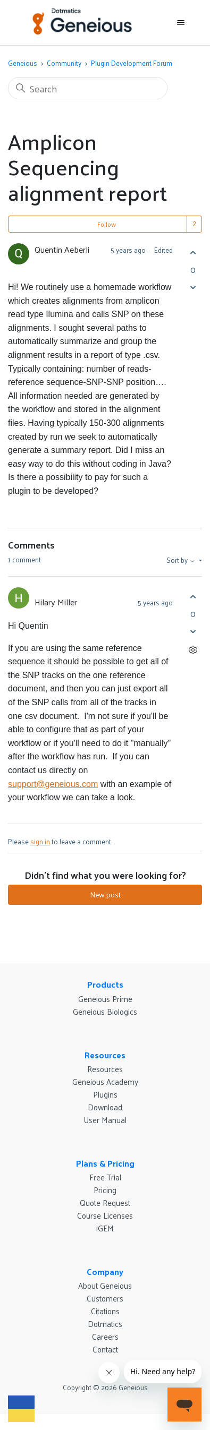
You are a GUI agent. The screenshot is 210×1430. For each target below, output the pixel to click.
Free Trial (105, 1177)
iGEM (105, 1228)
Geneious (22, 63)
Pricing (105, 1190)
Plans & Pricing (105, 1163)
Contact (105, 1349)
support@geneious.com (53, 784)
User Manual (105, 1119)
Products (105, 984)
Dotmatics (105, 1323)
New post (105, 894)
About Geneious (105, 1285)
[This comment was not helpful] (192, 631)
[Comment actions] (192, 649)
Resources (105, 1055)
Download (105, 1107)
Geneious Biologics (105, 1011)
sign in (40, 841)
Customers (105, 1298)
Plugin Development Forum (131, 63)
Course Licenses (105, 1215)
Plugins (105, 1094)
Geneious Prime (105, 998)
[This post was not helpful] (192, 287)
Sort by (181, 560)
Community (64, 63)
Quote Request (105, 1202)
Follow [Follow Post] (106, 224)
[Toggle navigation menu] (180, 22)
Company (105, 1271)
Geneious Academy (105, 1081)
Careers (105, 1336)
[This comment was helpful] (192, 596)
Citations (105, 1311)
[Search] (88, 88)
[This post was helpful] (192, 252)
